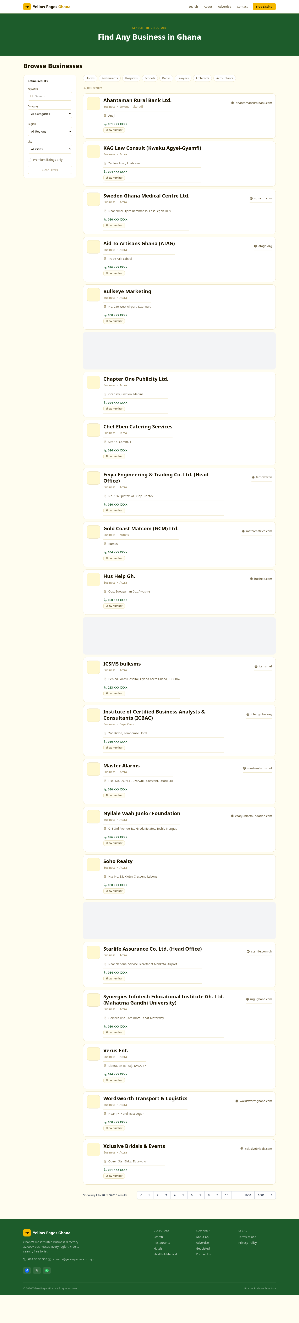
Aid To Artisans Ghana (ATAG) (139, 248)
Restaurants (110, 78)
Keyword (33, 89)
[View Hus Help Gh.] (94, 593)
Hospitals (131, 78)
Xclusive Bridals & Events (135, 1173)
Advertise (224, 7)
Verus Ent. (116, 1074)
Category (33, 106)
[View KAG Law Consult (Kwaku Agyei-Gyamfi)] (94, 153)
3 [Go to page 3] (166, 1223)
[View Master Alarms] (94, 786)
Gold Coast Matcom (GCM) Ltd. (141, 540)
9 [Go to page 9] (217, 1223)
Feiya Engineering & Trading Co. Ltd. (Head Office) (156, 487)
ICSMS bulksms (122, 678)
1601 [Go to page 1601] (261, 1223)
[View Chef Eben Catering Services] (94, 439)
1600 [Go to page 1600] (247, 1223)
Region (32, 124)
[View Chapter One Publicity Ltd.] (94, 390)
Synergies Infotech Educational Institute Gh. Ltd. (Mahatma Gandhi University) (159, 1022)
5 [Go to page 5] (183, 1223)
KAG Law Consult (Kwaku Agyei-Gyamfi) (153, 149)
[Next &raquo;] (272, 1223)
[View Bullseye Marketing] (94, 301)
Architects (202, 78)
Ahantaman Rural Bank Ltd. (138, 100)
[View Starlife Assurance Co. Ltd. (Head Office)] (94, 973)
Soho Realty (118, 881)
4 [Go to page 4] (174, 1223)
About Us (202, 1265)
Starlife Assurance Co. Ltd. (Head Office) (153, 970)
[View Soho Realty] (94, 884)
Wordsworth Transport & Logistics (146, 1124)
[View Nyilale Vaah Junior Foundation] (94, 835)
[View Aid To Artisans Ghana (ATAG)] (94, 252)
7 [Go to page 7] (200, 1223)
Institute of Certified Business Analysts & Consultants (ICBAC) (155, 730)
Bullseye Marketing (128, 297)
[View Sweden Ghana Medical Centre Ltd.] (94, 202)
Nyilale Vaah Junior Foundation (142, 832)
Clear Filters (50, 170)
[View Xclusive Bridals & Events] (94, 1176)
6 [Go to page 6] (191, 1223)
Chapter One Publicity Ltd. (136, 386)
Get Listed (203, 1276)
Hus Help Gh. (120, 589)
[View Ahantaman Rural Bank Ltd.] (94, 104)
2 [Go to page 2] (157, 1223)
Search (193, 7)
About (208, 7)
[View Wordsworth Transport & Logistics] (94, 1127)
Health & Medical (165, 1282)
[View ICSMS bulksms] (94, 682)
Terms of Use (247, 1265)
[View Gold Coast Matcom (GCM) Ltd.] (94, 543)
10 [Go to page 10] (226, 1223)
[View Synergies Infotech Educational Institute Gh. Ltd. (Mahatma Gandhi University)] (94, 1023)
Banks (166, 78)
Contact (242, 7)
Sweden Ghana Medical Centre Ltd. (147, 199)
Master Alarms (122, 782)
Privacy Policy (247, 1270)
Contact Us (203, 1282)
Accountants (224, 78)
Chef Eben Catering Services (138, 435)
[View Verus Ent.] (94, 1078)
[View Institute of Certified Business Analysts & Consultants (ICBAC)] (94, 731)
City (30, 141)
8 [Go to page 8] (209, 1223)
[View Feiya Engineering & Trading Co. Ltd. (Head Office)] (94, 488)
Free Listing (264, 7)
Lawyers (183, 78)
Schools (150, 78)
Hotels (90, 78)
